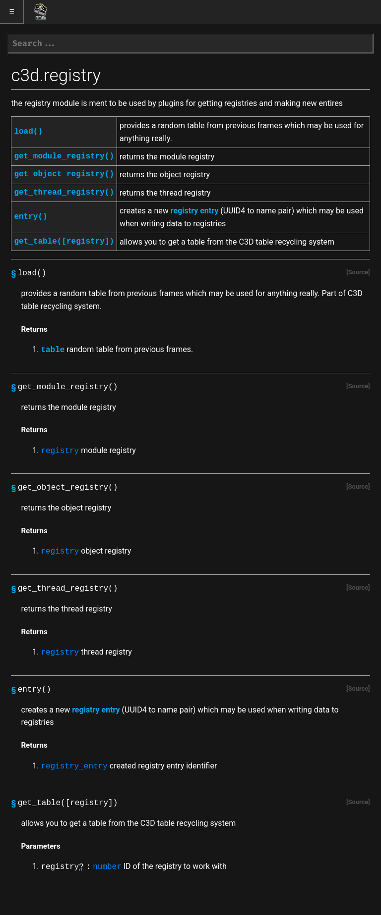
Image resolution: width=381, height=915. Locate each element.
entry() (30, 216)
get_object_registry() (64, 174)
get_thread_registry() (64, 192)
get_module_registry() (64, 156)
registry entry (194, 210)
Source (358, 272)
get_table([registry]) (64, 241)
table (52, 350)
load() (28, 131)
